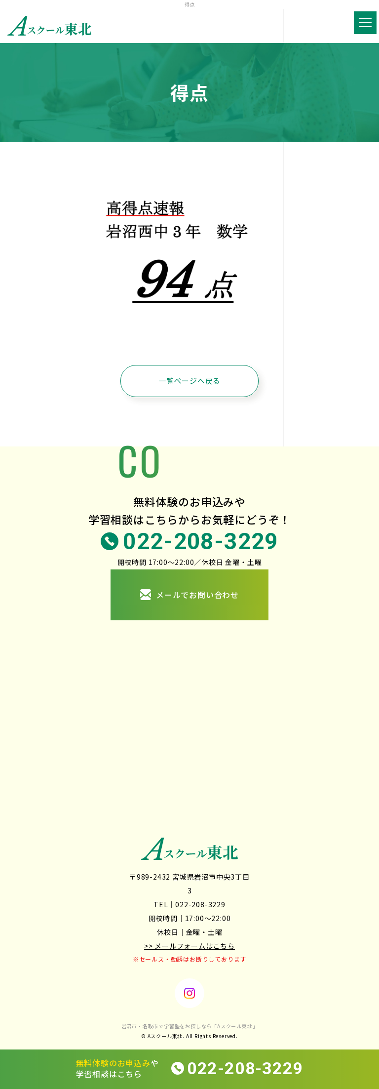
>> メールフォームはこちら (189, 946)
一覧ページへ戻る (189, 380)
